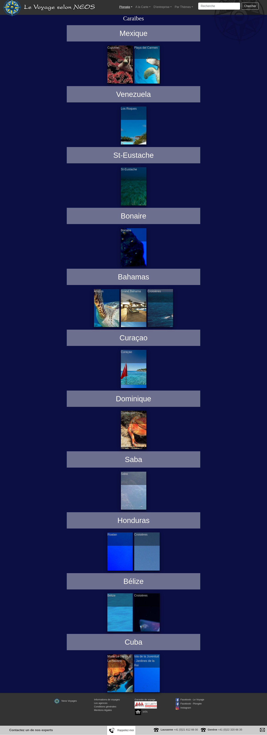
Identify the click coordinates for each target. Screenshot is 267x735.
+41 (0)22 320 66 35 (225, 729)
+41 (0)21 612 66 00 (179, 729)
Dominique (133, 399)
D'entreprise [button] (161, 7)
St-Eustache (133, 155)
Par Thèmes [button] (183, 7)
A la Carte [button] (141, 7)
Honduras (133, 520)
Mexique (133, 33)
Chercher (250, 6)
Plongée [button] (124, 7)
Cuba (133, 642)
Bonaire (133, 216)
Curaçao (133, 338)
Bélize (133, 581)
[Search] (219, 6)
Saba (133, 459)
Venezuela (133, 94)
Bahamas (133, 277)
